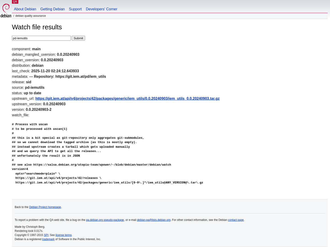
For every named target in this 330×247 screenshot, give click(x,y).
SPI (46, 235)
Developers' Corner (101, 9)
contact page (236, 220)
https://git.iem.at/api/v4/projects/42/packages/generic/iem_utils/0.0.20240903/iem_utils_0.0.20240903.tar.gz (127, 98)
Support (75, 9)
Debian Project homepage (45, 207)
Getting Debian (52, 9)
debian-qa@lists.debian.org (153, 220)
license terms (63, 235)
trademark (48, 239)
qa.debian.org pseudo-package (105, 220)
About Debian (25, 9)
